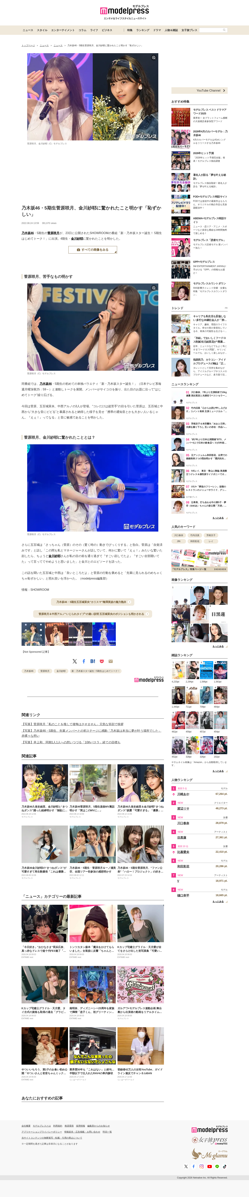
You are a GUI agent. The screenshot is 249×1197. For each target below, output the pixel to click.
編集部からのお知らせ (98, 1126)
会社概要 (26, 1126)
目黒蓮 (181, 837)
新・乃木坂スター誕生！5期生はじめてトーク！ (96, 671)
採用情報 (80, 1126)
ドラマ (157, 30)
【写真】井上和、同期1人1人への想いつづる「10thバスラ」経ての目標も (71, 742)
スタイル (42, 30)
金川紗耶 (77, 238)
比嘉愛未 (183, 852)
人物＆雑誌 (171, 30)
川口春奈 (178, 535)
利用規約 (57, 1126)
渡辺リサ (183, 808)
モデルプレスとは (42, 1126)
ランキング (142, 30)
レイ (211, 541)
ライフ (94, 30)
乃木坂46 (28, 233)
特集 (129, 30)
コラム (82, 30)
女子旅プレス (189, 30)
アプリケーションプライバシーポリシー (42, 1132)
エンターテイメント (63, 30)
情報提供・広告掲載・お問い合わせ (82, 1132)
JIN (178, 541)
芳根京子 (210, 535)
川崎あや (183, 794)
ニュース (28, 30)
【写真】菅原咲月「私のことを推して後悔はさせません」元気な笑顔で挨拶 (72, 724)
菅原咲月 (53, 233)
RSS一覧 (107, 1132)
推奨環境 (69, 1126)
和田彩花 (194, 541)
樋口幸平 (183, 895)
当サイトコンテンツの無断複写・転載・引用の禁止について (52, 1138)
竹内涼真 (194, 535)
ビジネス (107, 30)
